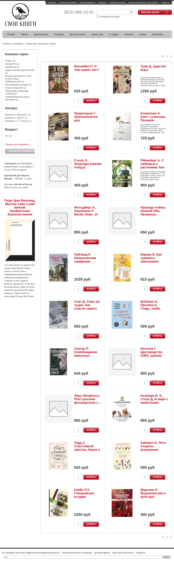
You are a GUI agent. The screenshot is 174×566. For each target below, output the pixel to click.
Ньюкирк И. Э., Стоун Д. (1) (18, 121)
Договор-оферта (102, 553)
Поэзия (11, 34)
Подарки (59, 34)
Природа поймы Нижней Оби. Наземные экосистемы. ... (153, 212)
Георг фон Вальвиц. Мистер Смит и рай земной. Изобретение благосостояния (19, 207)
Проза (24, 34)
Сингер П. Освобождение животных (85, 352)
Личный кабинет (87, 2)
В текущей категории (109, 16)
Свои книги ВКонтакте (122, 553)
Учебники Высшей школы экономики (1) (17, 98)
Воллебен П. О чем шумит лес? (86, 68)
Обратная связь (117, 2)
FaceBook (140, 553)
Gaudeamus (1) (12, 67)
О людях (114, 34)
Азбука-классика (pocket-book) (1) (19, 71)
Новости (165, 2)
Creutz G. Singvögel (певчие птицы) (88, 164)
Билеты (129, 34)
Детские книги (77, 34)
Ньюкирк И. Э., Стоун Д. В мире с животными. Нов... (154, 401)
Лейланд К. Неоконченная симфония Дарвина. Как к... (86, 260)
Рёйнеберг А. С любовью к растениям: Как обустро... (152, 165)
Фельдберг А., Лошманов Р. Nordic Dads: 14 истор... (86, 212)
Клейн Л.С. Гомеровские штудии (84, 493)
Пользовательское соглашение (77, 553)
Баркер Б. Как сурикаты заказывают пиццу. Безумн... (152, 260)
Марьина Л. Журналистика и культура (153, 493)
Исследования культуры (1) (18, 85)
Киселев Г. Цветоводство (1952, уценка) (151, 352)
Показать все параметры (17, 144)
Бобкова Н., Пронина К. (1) (18, 115)
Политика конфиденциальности (44, 553)
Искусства (97, 34)
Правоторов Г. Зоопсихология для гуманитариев (86, 118)
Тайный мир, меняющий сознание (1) (16, 92)
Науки (143, 34)
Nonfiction (157, 34)
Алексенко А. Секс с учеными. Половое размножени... (153, 118)
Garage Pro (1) (12, 64)
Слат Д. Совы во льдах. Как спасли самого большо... (87, 307)
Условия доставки (67, 2)
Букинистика (41, 34)
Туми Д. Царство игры (153, 68)
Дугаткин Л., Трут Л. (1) (16, 118)
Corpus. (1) (10, 61)
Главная (52, 2)
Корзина (103, 2)
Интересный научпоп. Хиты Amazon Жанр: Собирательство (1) (18, 79)
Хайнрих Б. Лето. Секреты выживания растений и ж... (153, 448)
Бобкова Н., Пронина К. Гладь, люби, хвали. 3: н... (150, 307)
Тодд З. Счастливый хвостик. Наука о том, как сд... (87, 448)
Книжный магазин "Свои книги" (143, 2)
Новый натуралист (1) (15, 88)
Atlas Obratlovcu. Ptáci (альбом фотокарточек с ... (88, 399)
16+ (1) (8, 136)
